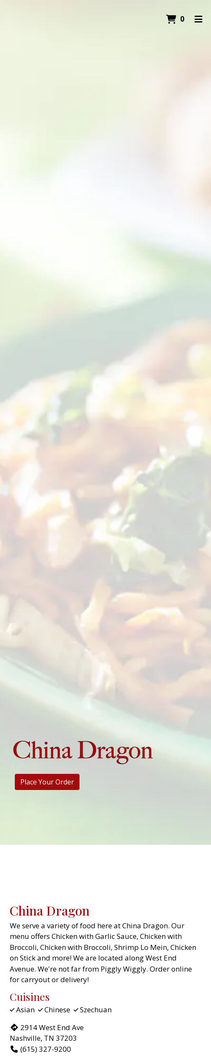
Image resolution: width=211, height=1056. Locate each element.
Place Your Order (47, 782)
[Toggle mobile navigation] (198, 19)
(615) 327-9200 (40, 1049)
